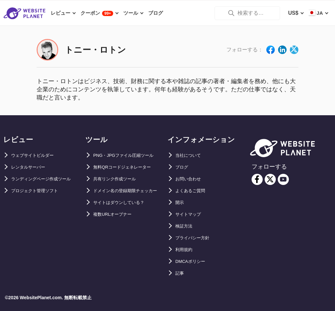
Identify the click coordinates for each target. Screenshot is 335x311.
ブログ (183, 167)
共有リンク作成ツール (119, 179)
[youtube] (283, 179)
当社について (191, 155)
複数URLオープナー (117, 226)
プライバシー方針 (196, 238)
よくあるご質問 (193, 190)
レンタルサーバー (32, 167)
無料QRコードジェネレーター (128, 167)
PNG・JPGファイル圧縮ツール (130, 155)
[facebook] (257, 179)
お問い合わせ (191, 179)
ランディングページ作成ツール (47, 179)
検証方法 (185, 226)
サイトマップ (191, 214)
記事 (180, 273)
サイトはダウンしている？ (124, 214)
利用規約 (185, 249)
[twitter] (270, 179)
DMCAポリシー (193, 261)
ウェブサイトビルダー (37, 155)
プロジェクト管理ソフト (40, 190)
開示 (180, 202)
